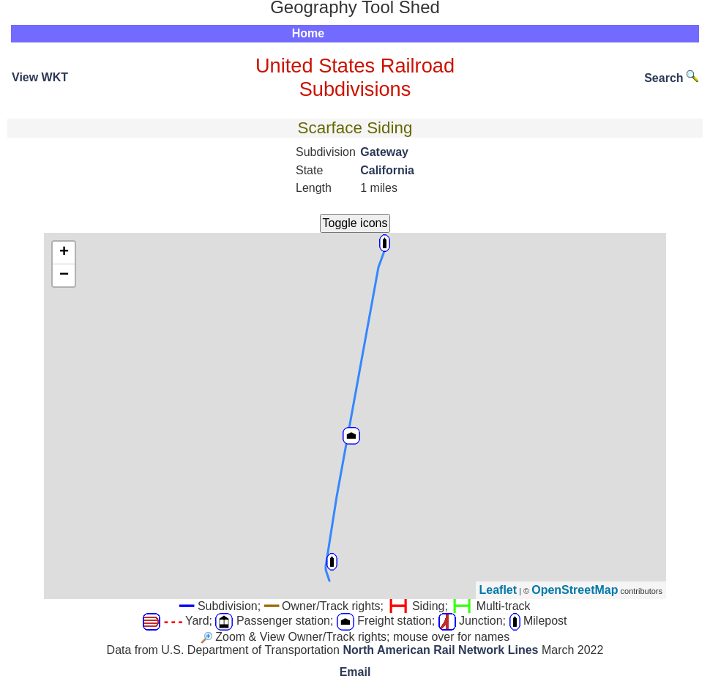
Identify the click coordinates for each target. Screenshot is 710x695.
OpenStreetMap (574, 590)
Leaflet (498, 590)
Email (355, 672)
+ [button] (64, 253)
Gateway (384, 152)
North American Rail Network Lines (440, 650)
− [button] (64, 275)
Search (671, 78)
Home (308, 33)
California (387, 170)
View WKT (40, 77)
